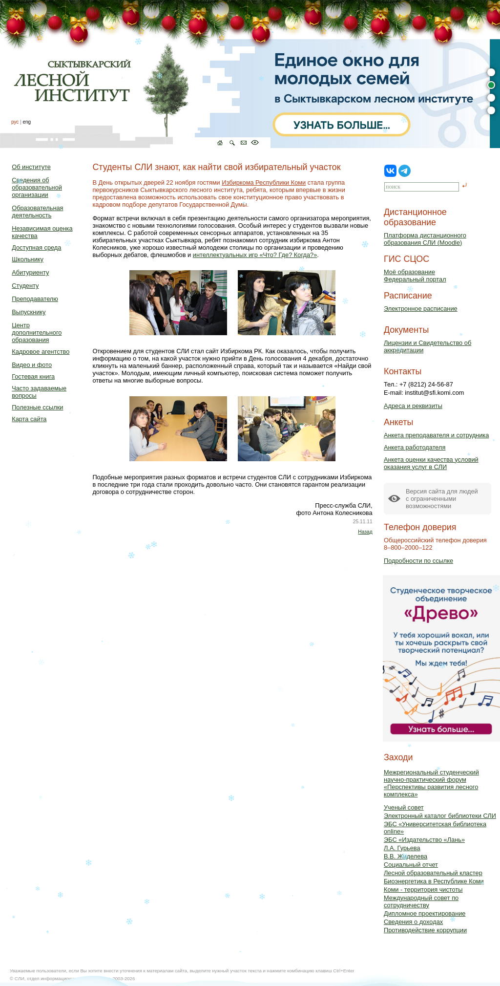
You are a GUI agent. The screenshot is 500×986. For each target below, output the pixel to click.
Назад (365, 532)
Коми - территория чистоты (423, 889)
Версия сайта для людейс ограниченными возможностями (442, 499)
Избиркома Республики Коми (264, 182)
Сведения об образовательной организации (37, 187)
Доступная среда (36, 247)
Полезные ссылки (37, 407)
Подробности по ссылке (418, 560)
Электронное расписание (421, 308)
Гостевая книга (33, 376)
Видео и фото (32, 364)
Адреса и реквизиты (413, 405)
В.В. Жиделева (405, 856)
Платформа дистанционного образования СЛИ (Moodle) (425, 239)
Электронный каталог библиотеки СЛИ (440, 815)
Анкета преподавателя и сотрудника (436, 435)
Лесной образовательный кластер (433, 873)
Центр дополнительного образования (37, 332)
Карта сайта (29, 419)
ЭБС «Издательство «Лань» (424, 839)
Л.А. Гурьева (402, 848)
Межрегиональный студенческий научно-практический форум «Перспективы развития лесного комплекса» (431, 783)
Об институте (31, 167)
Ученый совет (404, 807)
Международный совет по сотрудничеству (421, 901)
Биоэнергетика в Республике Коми (434, 881)
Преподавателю (35, 298)
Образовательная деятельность (37, 211)
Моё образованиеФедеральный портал (415, 275)
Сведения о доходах (413, 921)
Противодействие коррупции (425, 930)
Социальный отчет (411, 864)
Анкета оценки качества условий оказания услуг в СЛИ (431, 463)
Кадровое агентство (40, 351)
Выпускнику (28, 312)
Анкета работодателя (415, 447)
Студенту (25, 285)
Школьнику (27, 259)
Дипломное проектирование (425, 913)
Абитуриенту (30, 272)
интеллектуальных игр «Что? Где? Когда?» (255, 254)
